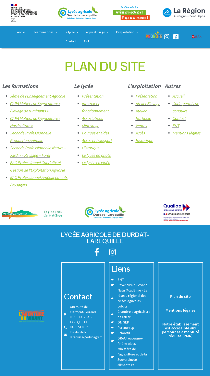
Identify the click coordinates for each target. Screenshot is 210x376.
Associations (92, 118)
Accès (140, 133)
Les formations (45, 32)
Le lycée (72, 32)
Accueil (21, 32)
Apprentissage (97, 32)
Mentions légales (186, 133)
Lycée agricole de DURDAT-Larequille (105, 238)
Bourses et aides (95, 133)
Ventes (141, 125)
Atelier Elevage (147, 103)
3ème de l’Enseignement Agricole (37, 96)
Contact (71, 41)
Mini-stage (90, 125)
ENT (86, 41)
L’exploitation (127, 32)
